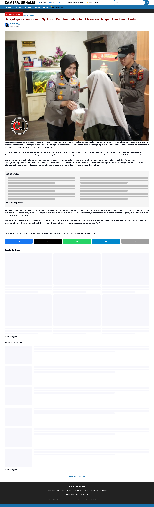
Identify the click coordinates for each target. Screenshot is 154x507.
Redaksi (60, 500)
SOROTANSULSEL (50, 491)
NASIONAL (18, 7)
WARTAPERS (61, 491)
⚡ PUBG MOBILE (92, 2)
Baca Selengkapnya (77, 476)
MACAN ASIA (84, 494)
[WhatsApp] (106, 241)
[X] (48, 241)
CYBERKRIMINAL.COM (74, 491)
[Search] (129, 2)
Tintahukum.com (71, 494)
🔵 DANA (52, 2)
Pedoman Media (71, 500)
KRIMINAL (46, 7)
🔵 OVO (61, 2)
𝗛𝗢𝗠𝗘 (8, 7)
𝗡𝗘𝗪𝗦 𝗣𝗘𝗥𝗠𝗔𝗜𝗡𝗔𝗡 (75, 2)
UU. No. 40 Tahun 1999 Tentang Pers (91, 500)
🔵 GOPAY (42, 2)
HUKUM (37, 7)
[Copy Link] (135, 241)
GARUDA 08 (88, 491)
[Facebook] (19, 241)
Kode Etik (52, 500)
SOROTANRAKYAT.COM (101, 491)
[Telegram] (77, 241)
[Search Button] (147, 2)
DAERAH (28, 7)
